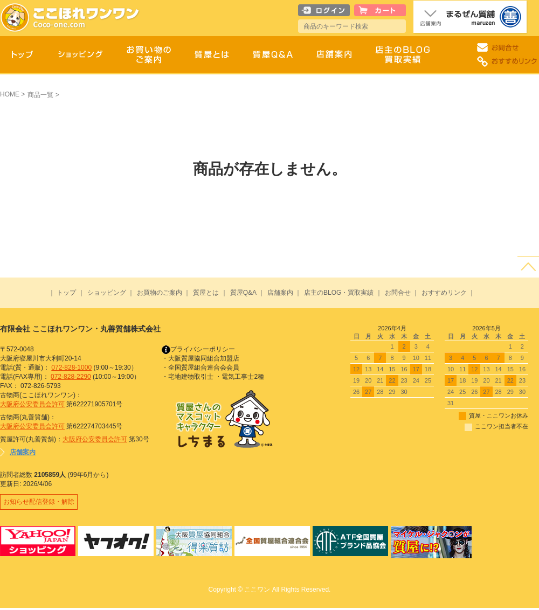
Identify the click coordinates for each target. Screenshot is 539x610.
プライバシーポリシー (198, 349)
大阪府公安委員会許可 (32, 404)
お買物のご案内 (159, 292)
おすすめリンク (444, 292)
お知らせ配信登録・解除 (39, 503)
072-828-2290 (71, 376)
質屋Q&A (243, 292)
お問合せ (398, 292)
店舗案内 (280, 292)
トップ (66, 292)
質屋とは (206, 292)
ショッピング (106, 292)
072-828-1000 (71, 367)
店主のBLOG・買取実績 (339, 292)
